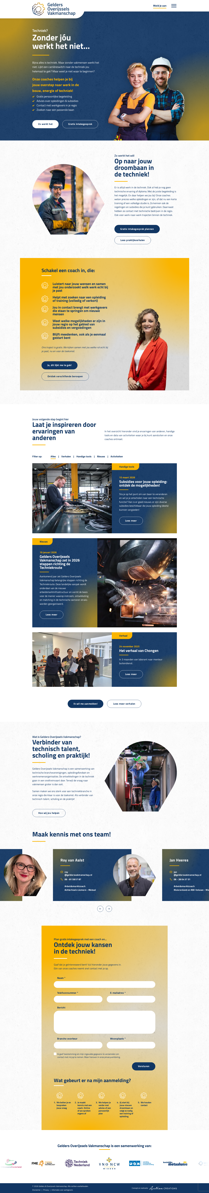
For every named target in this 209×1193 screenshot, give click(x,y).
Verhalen (66, 456)
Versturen (143, 1066)
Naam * (61, 978)
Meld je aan (159, 6)
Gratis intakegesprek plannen (137, 229)
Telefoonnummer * (67, 993)
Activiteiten (117, 456)
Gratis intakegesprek (80, 124)
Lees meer (131, 520)
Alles (53, 456)
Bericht (61, 1007)
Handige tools (84, 456)
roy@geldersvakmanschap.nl (76, 873)
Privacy (46, 1190)
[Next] (109, 909)
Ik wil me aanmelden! (86, 704)
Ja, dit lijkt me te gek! (59, 365)
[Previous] (100, 909)
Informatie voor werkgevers (62, 1190)
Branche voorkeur (67, 1038)
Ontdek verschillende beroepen (65, 376)
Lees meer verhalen (124, 704)
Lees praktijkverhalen (132, 240)
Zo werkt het (45, 124)
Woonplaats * (118, 1038)
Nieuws (101, 456)
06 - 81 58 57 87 (70, 879)
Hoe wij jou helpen (49, 813)
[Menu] (174, 6)
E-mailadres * (118, 993)
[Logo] (58, 9)
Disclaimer (36, 1190)
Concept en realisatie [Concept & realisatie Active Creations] (154, 1188)
